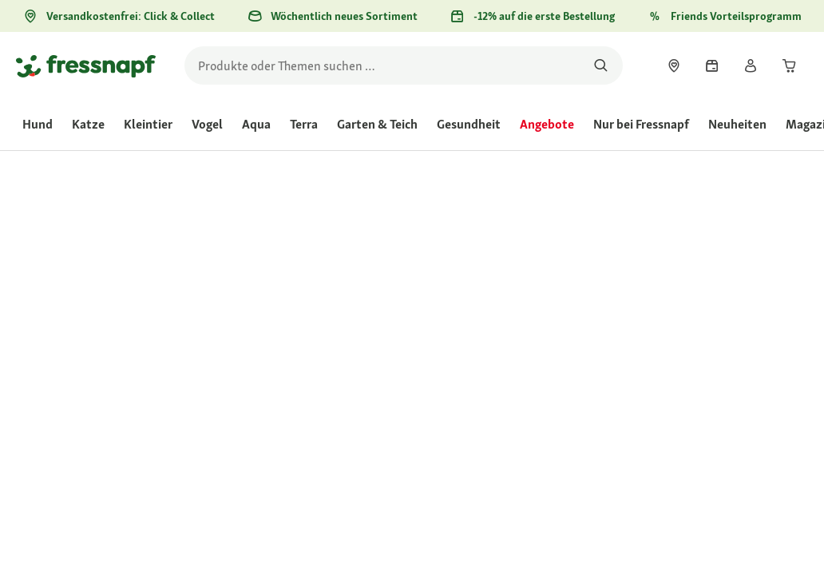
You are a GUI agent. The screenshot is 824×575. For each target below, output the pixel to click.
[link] (674, 65)
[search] (403, 65)
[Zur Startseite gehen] (86, 65)
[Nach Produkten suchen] (601, 65)
